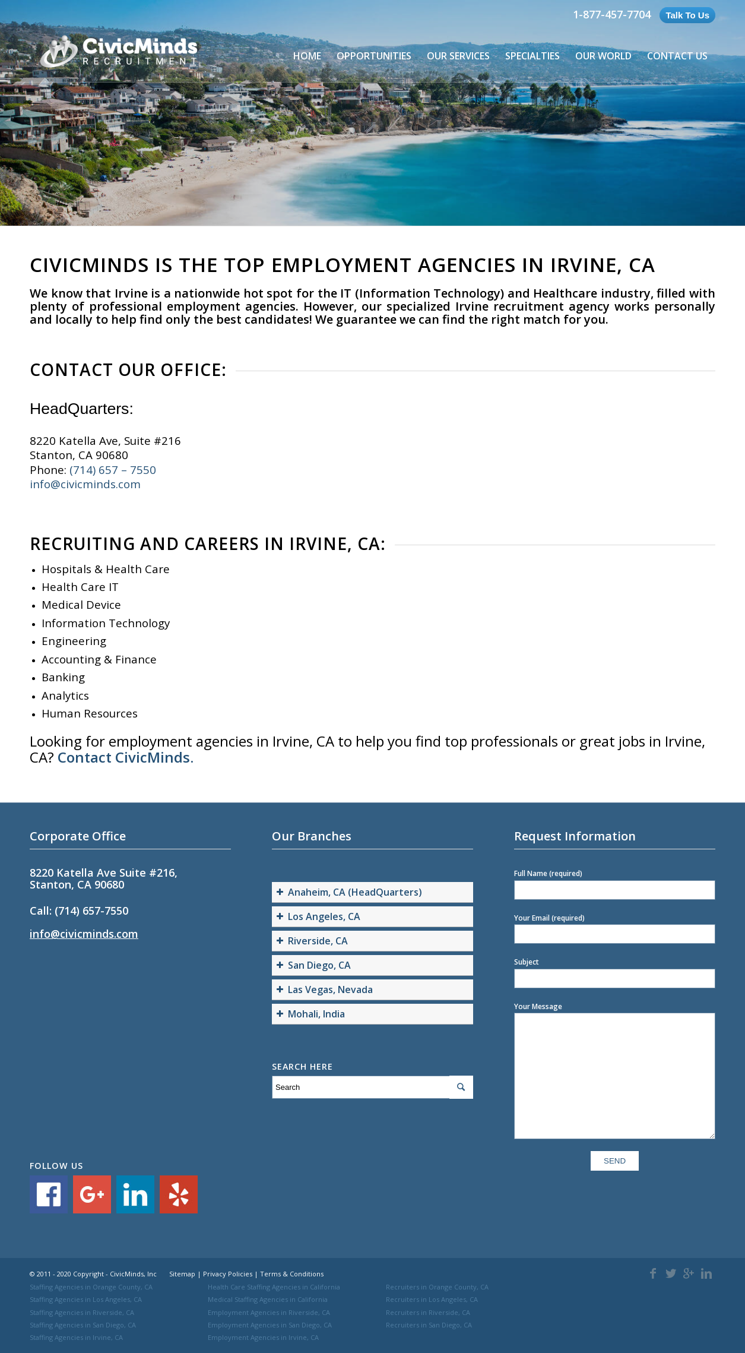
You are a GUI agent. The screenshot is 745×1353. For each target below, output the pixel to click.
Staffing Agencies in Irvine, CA (76, 1337)
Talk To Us (687, 15)
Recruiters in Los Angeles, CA (432, 1299)
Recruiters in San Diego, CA (429, 1324)
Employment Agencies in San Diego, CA (270, 1324)
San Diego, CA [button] (312, 965)
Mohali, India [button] (309, 1013)
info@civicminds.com (85, 483)
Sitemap (182, 1273)
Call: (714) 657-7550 (79, 910)
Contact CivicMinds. (126, 757)
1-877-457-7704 (612, 14)
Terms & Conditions (292, 1273)
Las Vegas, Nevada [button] (323, 989)
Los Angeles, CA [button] (317, 916)
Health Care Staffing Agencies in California (274, 1286)
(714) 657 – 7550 (112, 469)
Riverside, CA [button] (311, 940)
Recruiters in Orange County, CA (437, 1286)
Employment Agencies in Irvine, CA (263, 1337)
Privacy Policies (227, 1273)
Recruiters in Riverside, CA (428, 1312)
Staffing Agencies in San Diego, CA (83, 1324)
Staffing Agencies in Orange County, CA (91, 1286)
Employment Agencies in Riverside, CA (269, 1312)
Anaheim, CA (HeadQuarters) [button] (348, 892)
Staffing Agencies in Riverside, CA (82, 1312)
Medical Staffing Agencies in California (268, 1299)
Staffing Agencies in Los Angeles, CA (86, 1299)
